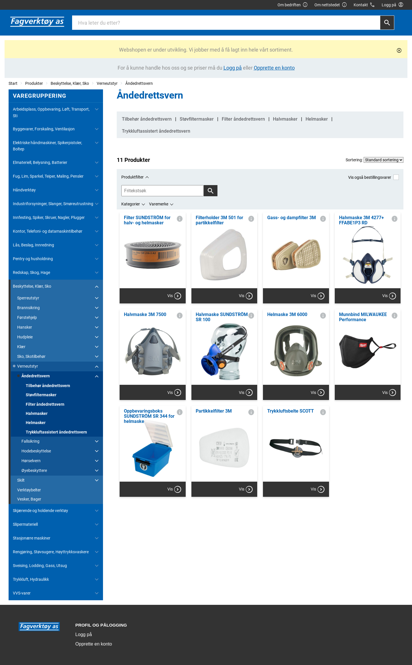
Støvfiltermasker (41, 395)
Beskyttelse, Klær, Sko (70, 83)
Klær (21, 346)
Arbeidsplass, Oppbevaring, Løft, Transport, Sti (51, 112)
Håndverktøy (24, 190)
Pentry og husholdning (33, 258)
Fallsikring (30, 441)
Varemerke (158, 204)
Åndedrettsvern (139, 83)
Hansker (24, 327)
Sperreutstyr (28, 298)
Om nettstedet (330, 5)
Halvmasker (36, 413)
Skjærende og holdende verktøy (40, 510)
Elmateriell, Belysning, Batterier (40, 162)
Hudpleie (25, 337)
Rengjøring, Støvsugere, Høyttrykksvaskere (51, 552)
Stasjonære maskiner (31, 538)
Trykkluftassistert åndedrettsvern (56, 432)
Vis (174, 296)
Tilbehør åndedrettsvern (48, 385)
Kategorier (130, 204)
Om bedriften (293, 5)
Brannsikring (28, 307)
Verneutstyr (107, 83)
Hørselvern (31, 460)
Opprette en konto (93, 644)
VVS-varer (22, 593)
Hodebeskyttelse (36, 451)
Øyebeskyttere (34, 470)
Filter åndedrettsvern (45, 404)
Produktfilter (132, 177)
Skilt (21, 480)
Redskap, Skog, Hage (31, 272)
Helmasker (35, 422)
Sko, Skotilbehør (31, 356)
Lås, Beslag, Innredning (33, 245)
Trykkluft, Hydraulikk (31, 579)
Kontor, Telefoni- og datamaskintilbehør (47, 231)
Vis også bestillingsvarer (373, 177)
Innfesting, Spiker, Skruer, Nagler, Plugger (49, 217)
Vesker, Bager (29, 499)
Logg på (83, 634)
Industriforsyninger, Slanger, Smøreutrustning (53, 203)
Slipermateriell (25, 524)
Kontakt (364, 5)
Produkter (34, 83)
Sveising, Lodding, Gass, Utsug (40, 565)
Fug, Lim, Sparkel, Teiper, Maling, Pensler (48, 176)
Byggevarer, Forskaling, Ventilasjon (44, 129)
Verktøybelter (29, 490)
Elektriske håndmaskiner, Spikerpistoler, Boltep (47, 145)
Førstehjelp (27, 317)
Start (13, 83)
